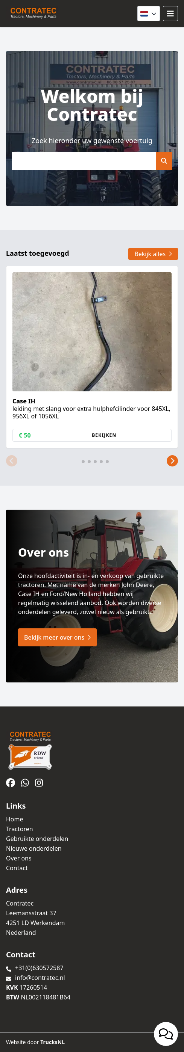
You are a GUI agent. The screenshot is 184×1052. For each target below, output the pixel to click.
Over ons (19, 858)
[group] (92, 357)
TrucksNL (52, 1042)
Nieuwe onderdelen (34, 848)
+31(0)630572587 (39, 968)
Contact (17, 868)
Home (14, 819)
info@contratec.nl (40, 978)
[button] (11, 461)
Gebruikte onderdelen (37, 839)
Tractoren (19, 829)
